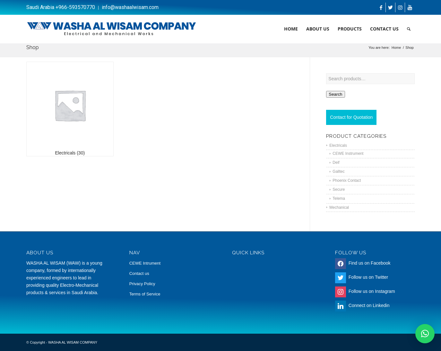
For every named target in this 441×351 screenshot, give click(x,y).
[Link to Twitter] (390, 7)
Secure (339, 189)
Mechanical (339, 207)
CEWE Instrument (348, 153)
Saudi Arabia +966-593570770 (60, 7)
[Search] (409, 28)
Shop (32, 47)
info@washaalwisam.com (130, 7)
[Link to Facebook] (380, 7)
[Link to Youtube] (410, 7)
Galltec (338, 171)
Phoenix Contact (347, 180)
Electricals (338, 145)
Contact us (139, 273)
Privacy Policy (142, 283)
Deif (336, 162)
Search (335, 94)
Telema (339, 198)
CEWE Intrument (145, 263)
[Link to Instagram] (400, 7)
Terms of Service (144, 294)
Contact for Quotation (351, 117)
